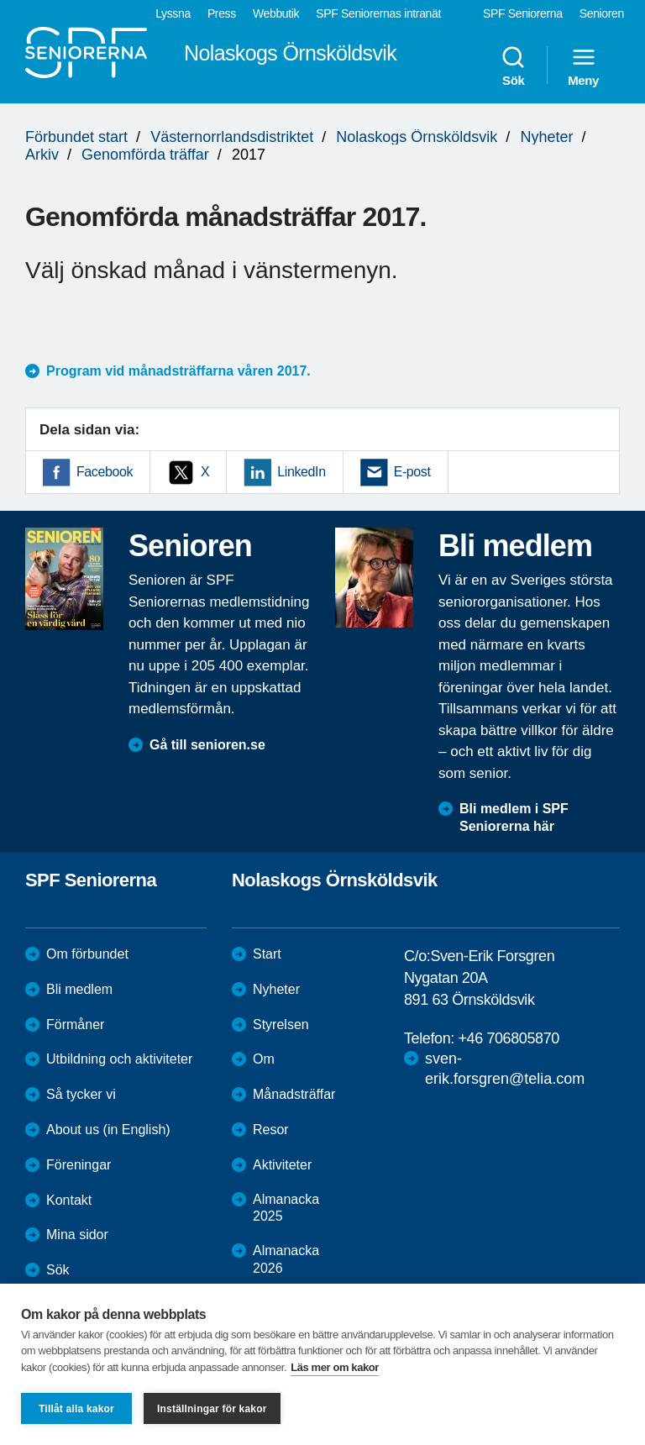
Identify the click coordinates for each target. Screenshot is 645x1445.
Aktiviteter (282, 1165)
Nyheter (546, 136)
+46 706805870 (508, 1038)
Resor (271, 1129)
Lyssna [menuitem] (173, 13)
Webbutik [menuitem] (276, 13)
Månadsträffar (294, 1094)
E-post (412, 472)
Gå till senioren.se (207, 745)
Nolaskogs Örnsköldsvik (416, 136)
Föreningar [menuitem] (78, 1165)
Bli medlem (79, 989)
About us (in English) (108, 1129)
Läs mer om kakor (335, 1367)
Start (267, 954)
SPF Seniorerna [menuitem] (523, 13)
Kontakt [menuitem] (69, 1200)
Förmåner (75, 1024)
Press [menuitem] (221, 13)
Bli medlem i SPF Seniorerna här (514, 817)
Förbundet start (76, 136)
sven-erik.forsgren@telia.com (505, 1068)
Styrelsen (281, 1024)
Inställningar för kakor (212, 1409)
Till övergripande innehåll (0, 0)
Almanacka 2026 (286, 1259)
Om (264, 1059)
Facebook (104, 472)
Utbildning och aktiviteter (119, 1059)
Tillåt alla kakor (76, 1409)
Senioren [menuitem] (601, 13)
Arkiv (42, 154)
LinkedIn (301, 472)
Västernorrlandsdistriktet (231, 136)
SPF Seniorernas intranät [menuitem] (378, 13)
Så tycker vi (81, 1094)
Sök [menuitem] (513, 66)
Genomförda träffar (145, 154)
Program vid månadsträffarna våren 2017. (178, 371)
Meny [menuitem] (583, 66)
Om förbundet (87, 954)
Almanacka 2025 (286, 1208)
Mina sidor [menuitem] (77, 1234)
